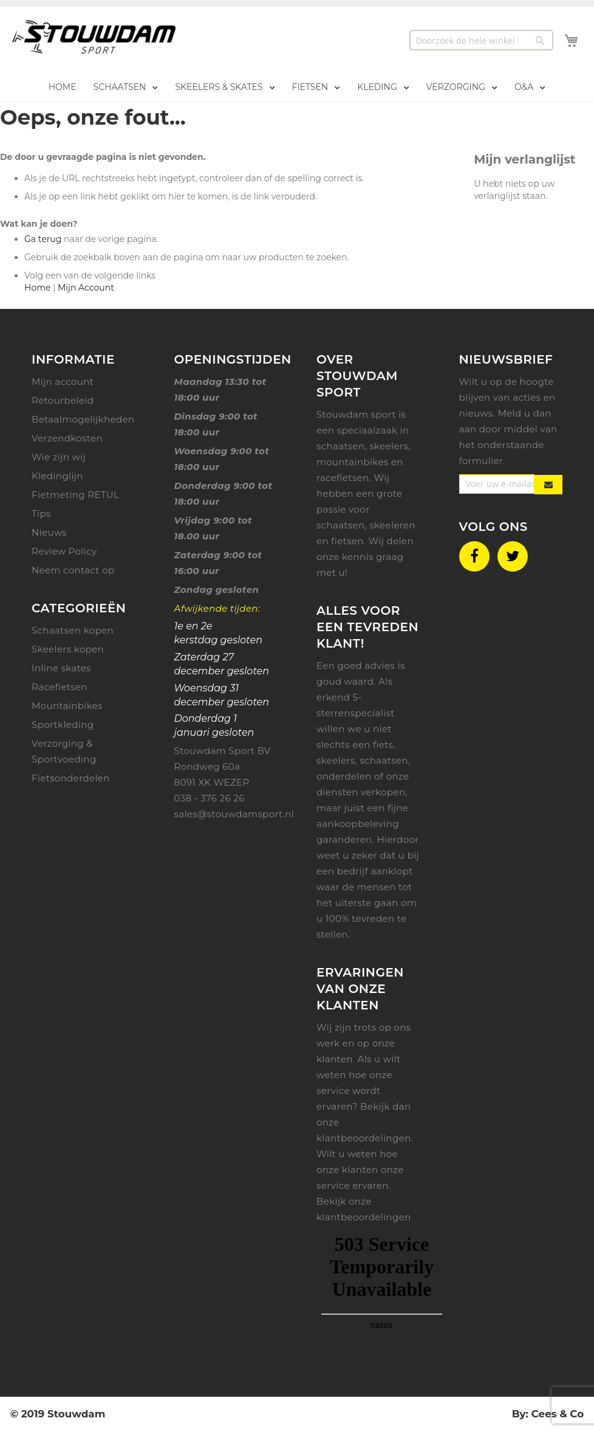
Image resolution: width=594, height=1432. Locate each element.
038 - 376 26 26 (209, 798)
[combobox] (481, 40)
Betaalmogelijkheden (83, 419)
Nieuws (49, 532)
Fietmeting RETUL (75, 494)
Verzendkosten (67, 438)
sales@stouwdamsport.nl (234, 814)
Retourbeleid (63, 400)
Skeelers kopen (68, 649)
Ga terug (42, 238)
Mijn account (63, 381)
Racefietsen (59, 687)
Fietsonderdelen (71, 778)
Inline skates (61, 668)
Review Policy (64, 551)
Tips (41, 513)
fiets (383, 744)
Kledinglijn (57, 476)
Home (37, 287)
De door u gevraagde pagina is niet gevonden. (102, 156)
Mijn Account (86, 287)
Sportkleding (63, 724)
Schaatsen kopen (73, 630)
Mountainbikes (67, 705)
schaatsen (384, 760)
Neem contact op (73, 570)
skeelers (335, 760)
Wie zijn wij (59, 457)
